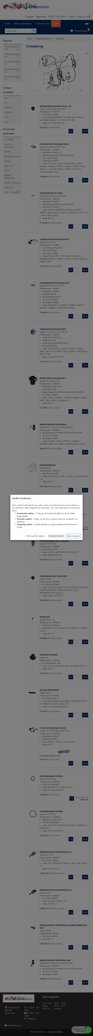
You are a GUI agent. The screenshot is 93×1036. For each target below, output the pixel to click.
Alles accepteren (73, 536)
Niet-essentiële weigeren (35, 536)
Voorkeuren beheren (56, 536)
